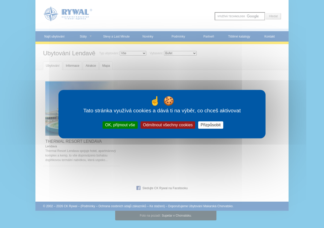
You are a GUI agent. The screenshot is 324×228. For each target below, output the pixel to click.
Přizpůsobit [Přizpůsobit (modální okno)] (211, 125)
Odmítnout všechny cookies (168, 125)
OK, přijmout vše (120, 125)
